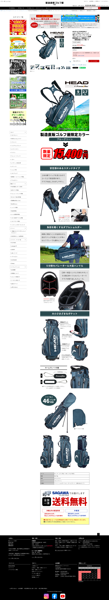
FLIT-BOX (13, 242)
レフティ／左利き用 (16, 163)
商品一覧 (21, 8)
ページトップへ (98, 534)
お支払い (11, 538)
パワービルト (14, 256)
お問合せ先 (81, 538)
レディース (14, 166)
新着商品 (12, 8)
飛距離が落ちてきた (16, 200)
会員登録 (91, 1)
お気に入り (30, 8)
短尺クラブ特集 (15, 190)
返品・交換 (58, 538)
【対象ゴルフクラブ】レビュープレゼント (18, 232)
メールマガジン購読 (13, 569)
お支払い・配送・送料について (39, 567)
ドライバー (14, 142)
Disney (12, 263)
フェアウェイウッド (16, 145)
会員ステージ (14, 283)
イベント (12, 228)
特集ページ (13, 183)
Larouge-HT (14, 246)
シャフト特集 (14, 207)
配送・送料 (34, 538)
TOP (1, 10)
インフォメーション (15, 267)
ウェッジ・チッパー (16, 156)
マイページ (39, 8)
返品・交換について (36, 569)
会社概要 (13, 269)
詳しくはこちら (59, 550)
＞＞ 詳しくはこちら (13, 558)
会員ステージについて (37, 571)
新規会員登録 (11, 565)
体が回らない (14, 204)
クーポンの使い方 (15, 280)
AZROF (13, 249)
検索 (99, 8)
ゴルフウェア (14, 173)
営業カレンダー (82, 563)
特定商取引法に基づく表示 (31, 588)
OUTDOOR (14, 260)
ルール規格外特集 (15, 214)
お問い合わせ (14, 287)
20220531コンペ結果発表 (17, 236)
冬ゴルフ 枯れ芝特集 (16, 197)
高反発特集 (14, 211)
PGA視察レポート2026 (16, 186)
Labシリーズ (14, 253)
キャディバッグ (24, 10)
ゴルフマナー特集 (15, 221)
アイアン (13, 152)
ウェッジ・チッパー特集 (17, 193)
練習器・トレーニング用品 (17, 176)
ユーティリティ (15, 149)
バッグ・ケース (17, 10)
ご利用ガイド (97, 1)
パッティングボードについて (18, 224)
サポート (34, 563)
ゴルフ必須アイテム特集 (17, 217)
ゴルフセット (14, 135)
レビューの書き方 (15, 276)
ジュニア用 (14, 169)
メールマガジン (105, 1)
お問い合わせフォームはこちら (90, 540)
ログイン (86, 1)
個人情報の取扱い (43, 588)
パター (12, 159)
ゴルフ (4, 10)
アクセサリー (9, 10)
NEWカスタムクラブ (16, 138)
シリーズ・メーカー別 (15, 239)
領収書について (15, 273)
